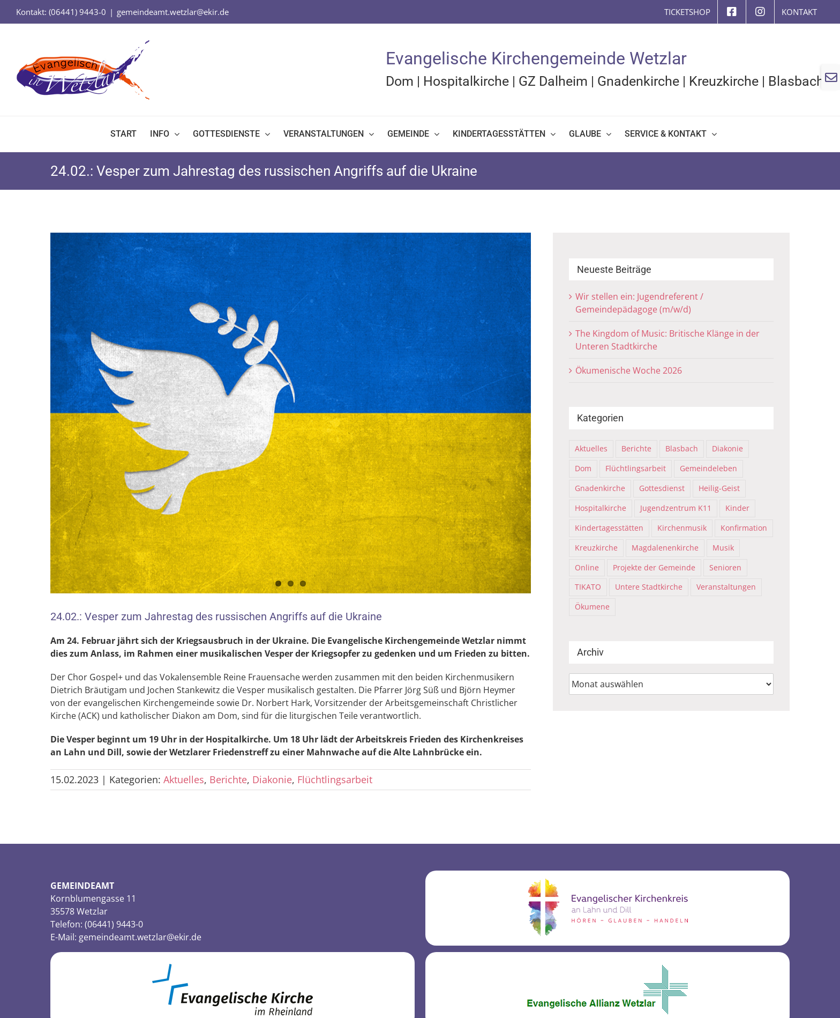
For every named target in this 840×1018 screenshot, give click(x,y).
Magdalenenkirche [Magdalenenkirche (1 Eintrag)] (665, 548)
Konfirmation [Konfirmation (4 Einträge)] (744, 528)
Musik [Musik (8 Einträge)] (723, 548)
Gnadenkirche (638, 81)
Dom (400, 81)
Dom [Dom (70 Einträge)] (583, 468)
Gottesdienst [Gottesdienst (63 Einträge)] (662, 488)
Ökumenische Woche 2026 (628, 370)
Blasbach (796, 81)
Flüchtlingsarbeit (334, 779)
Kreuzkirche (724, 81)
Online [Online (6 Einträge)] (587, 567)
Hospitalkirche (466, 81)
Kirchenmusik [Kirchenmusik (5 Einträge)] (682, 528)
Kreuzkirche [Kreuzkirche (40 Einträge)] (596, 548)
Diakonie (272, 779)
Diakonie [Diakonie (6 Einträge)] (727, 448)
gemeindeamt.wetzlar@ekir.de (173, 11)
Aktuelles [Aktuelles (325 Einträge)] (591, 448)
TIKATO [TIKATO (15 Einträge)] (588, 587)
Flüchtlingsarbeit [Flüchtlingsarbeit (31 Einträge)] (635, 468)
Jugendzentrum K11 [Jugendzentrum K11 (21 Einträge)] (675, 508)
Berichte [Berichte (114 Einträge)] (636, 448)
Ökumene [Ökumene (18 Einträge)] (592, 606)
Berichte (228, 779)
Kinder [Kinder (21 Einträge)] (737, 508)
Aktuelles (183, 779)
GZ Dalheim (553, 81)
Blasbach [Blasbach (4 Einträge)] (681, 448)
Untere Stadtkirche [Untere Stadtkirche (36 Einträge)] (648, 587)
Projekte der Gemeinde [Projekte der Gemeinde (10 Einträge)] (654, 567)
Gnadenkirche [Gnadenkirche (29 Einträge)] (600, 488)
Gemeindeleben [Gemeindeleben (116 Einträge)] (708, 468)
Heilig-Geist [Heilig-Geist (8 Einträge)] (719, 488)
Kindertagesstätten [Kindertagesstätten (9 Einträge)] (609, 528)
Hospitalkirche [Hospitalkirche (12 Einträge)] (600, 508)
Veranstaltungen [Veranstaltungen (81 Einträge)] (726, 587)
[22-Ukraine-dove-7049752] (290, 413)
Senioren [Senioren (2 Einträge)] (725, 567)
